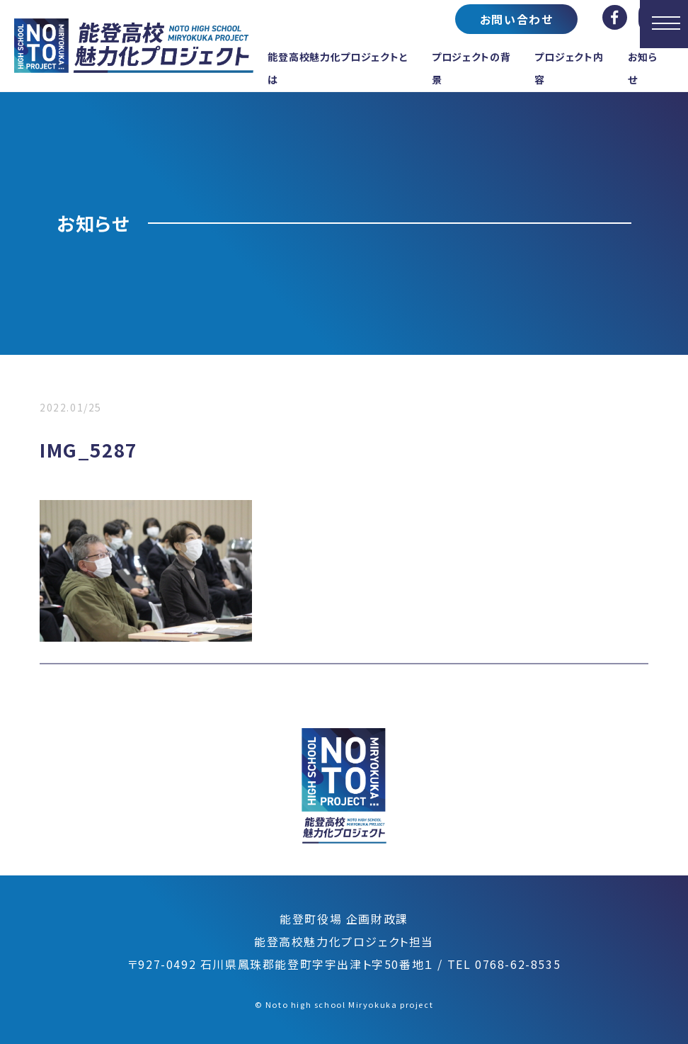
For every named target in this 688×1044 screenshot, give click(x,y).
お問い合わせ (517, 19)
